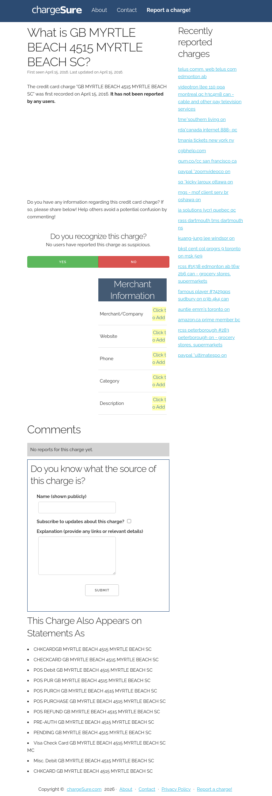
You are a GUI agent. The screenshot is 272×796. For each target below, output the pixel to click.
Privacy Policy (176, 789)
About (99, 10)
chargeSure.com (84, 789)
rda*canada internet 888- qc (207, 130)
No (134, 262)
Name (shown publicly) (61, 496)
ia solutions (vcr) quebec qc (207, 210)
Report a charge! (214, 789)
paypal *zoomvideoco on (204, 171)
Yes (62, 262)
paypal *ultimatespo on (202, 355)
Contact (127, 10)
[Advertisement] (98, 155)
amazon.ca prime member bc (209, 320)
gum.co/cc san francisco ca (207, 161)
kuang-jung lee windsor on (206, 238)
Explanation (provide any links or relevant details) (90, 531)
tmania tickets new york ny (206, 140)
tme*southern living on (202, 119)
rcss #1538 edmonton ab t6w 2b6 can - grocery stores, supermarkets (209, 274)
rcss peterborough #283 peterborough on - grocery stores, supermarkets (206, 337)
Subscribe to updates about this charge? (80, 521)
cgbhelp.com (192, 150)
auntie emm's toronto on (204, 309)
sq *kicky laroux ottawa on (205, 182)
